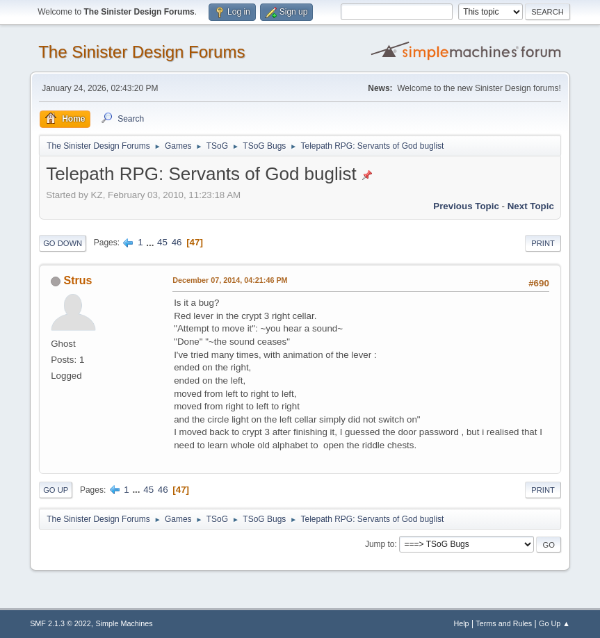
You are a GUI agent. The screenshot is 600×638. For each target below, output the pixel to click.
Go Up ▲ (554, 623)
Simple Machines (123, 623)
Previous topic (466, 206)
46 (177, 242)
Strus (78, 280)
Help (461, 623)
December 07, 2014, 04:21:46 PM (229, 280)
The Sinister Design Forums (141, 51)
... (151, 242)
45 (162, 242)
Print (543, 243)
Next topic (531, 206)
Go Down (62, 243)
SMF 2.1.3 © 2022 (60, 623)
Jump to (380, 544)
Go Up (55, 490)
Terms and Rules (504, 623)
